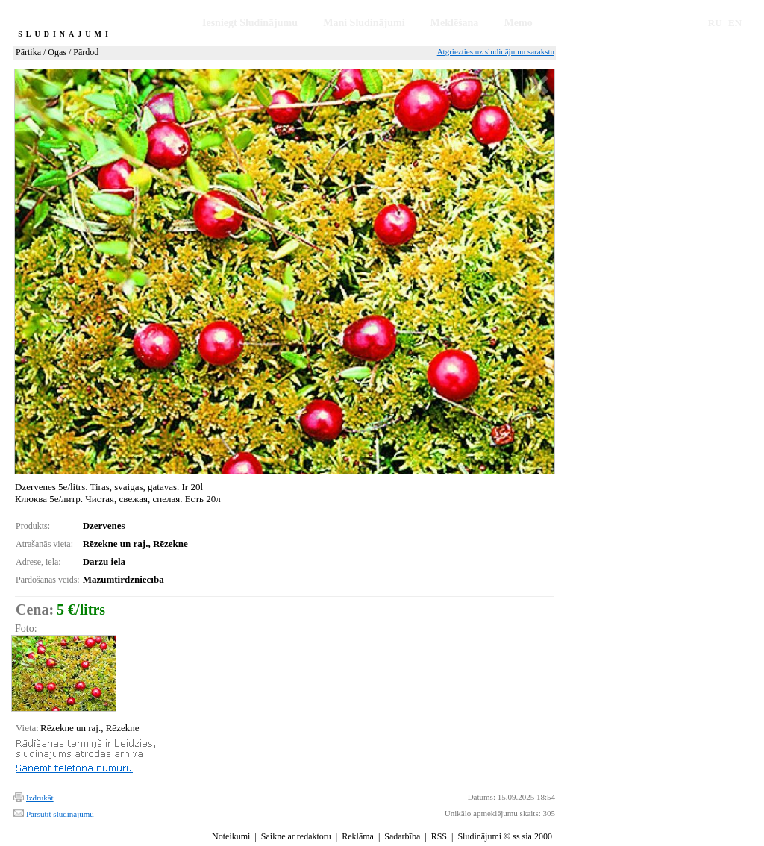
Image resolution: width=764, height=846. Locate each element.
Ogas (57, 52)
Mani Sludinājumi (363, 22)
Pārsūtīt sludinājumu (60, 813)
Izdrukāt (40, 797)
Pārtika (28, 52)
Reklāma (358, 836)
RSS (439, 836)
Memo (518, 22)
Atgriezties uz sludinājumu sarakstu (495, 51)
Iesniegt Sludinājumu (250, 22)
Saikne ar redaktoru (296, 836)
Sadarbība (402, 836)
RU (715, 22)
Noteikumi (231, 836)
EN (735, 22)
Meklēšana (454, 22)
